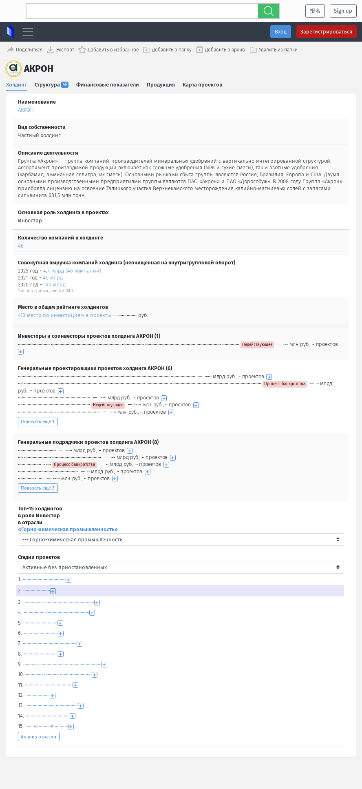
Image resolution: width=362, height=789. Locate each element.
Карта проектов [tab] (203, 83)
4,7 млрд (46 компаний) (72, 270)
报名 (315, 11)
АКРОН (26, 109)
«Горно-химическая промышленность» (68, 528)
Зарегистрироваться (326, 32)
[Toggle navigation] (28, 32)
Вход (281, 32)
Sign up (343, 11)
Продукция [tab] (161, 83)
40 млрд (53, 277)
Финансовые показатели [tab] (108, 83)
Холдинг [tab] (16, 83)
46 (21, 245)
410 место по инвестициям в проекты (64, 314)
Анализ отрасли (38, 735)
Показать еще (37, 420)
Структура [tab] (52, 83)
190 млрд (55, 284)
